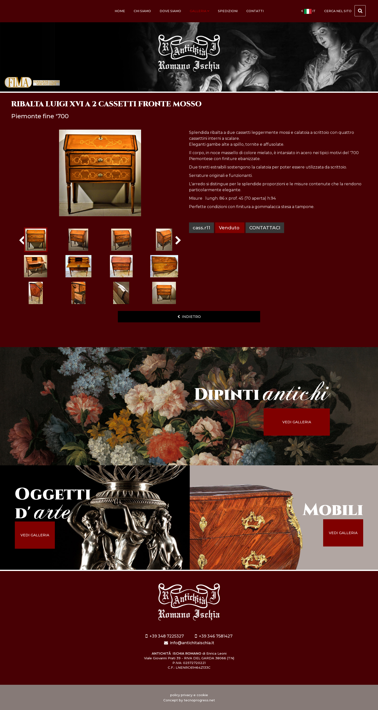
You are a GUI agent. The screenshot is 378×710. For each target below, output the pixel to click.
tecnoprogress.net (199, 700)
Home (120, 11)
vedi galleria (296, 422)
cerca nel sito (345, 10)
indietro (189, 316)
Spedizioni (228, 11)
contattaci (264, 228)
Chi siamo (142, 11)
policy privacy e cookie (189, 695)
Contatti (255, 11)
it (308, 11)
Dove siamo (170, 11)
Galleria (199, 11)
